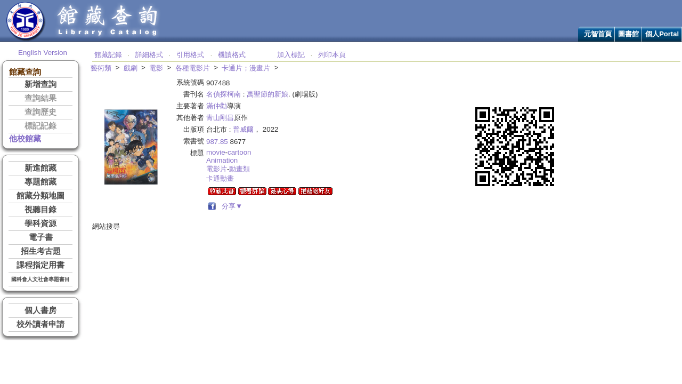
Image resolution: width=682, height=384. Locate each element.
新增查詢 (40, 84)
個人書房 (40, 310)
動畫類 (239, 169)
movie (215, 152)
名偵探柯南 (223, 94)
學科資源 (40, 223)
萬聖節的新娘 (267, 94)
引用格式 (190, 55)
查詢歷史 (40, 112)
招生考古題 (41, 251)
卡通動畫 (220, 178)
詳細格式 (149, 55)
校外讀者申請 (40, 324)
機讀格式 (232, 55)
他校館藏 (25, 138)
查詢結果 (40, 98)
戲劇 (130, 68)
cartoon (239, 152)
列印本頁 (332, 55)
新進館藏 (40, 168)
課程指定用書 (40, 265)
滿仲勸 (216, 106)
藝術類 (101, 68)
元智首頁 (598, 34)
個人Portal (662, 34)
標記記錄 (40, 126)
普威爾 (243, 129)
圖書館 (628, 34)
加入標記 (291, 55)
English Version (42, 53)
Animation (222, 160)
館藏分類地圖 (40, 195)
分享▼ (230, 206)
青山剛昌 (220, 118)
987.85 (217, 142)
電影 (156, 68)
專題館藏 (40, 182)
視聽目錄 (40, 209)
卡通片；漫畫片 (246, 68)
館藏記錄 (108, 55)
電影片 (216, 169)
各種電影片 (192, 68)
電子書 (41, 237)
